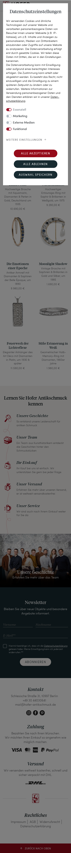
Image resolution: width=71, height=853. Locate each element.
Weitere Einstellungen (24, 140)
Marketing (20, 116)
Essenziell (19, 109)
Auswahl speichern (35, 175)
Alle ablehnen (35, 164)
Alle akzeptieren (35, 153)
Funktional (20, 129)
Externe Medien (24, 122)
